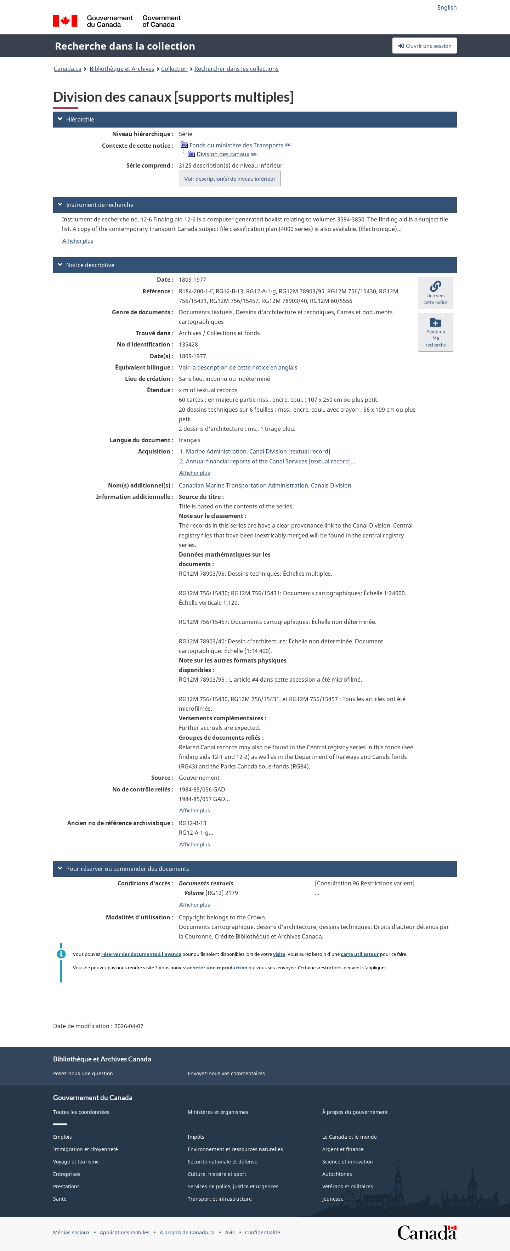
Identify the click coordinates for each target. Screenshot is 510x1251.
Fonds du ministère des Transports (236, 145)
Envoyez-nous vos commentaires (226, 1073)
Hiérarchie (76, 119)
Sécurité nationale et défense (222, 1161)
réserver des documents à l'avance (141, 954)
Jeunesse (333, 1198)
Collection (174, 69)
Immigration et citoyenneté (85, 1149)
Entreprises (66, 1174)
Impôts (196, 1136)
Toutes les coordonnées (81, 1112)
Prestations (66, 1186)
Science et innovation (347, 1161)
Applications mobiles (124, 1232)
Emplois (62, 1136)
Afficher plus (77, 240)
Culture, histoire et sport (217, 1174)
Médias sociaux (71, 1232)
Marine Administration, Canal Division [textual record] (258, 451)
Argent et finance (343, 1149)
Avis (230, 1232)
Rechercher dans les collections (236, 69)
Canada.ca (67, 69)
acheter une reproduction (217, 967)
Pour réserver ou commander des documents (123, 869)
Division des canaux (223, 154)
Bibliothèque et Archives (122, 69)
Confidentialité (262, 1232)
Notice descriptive (86, 265)
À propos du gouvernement (355, 1112)
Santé (60, 1198)
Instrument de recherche (96, 205)
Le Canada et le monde (349, 1136)
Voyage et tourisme (76, 1161)
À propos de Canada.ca (187, 1232)
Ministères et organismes (218, 1112)
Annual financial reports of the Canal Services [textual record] (268, 461)
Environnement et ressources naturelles (235, 1149)
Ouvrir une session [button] (425, 45)
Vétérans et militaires (347, 1186)
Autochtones (337, 1174)
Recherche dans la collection (125, 45)
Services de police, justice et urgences (233, 1186)
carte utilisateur (360, 954)
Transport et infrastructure (220, 1198)
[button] (435, 293)
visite (279, 954)
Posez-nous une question (83, 1073)
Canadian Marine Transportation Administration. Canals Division (265, 485)
